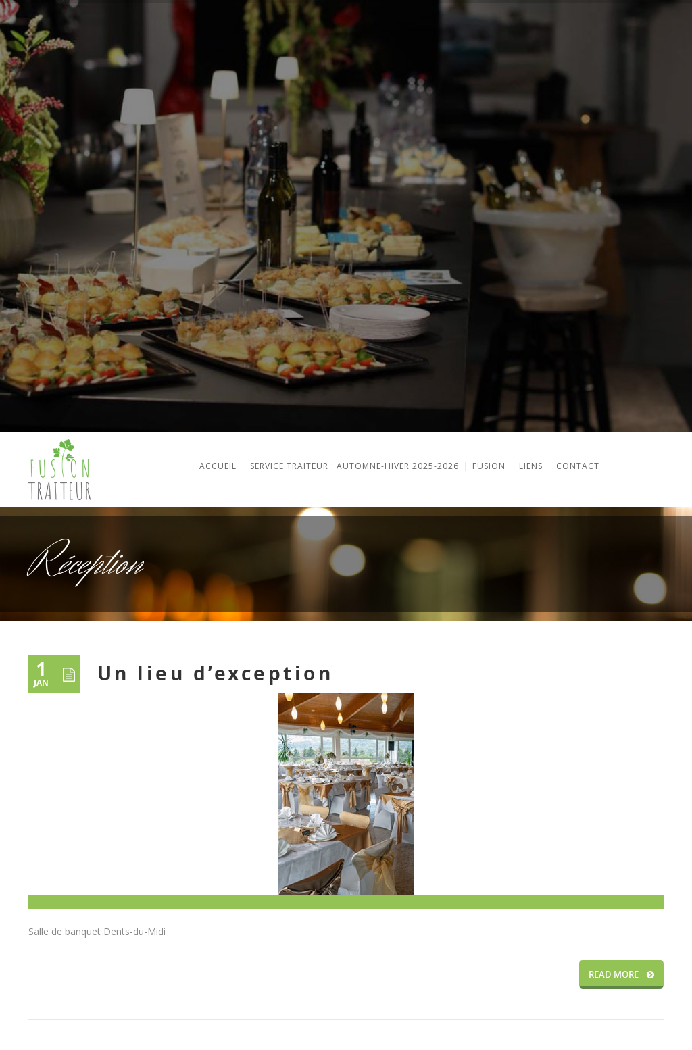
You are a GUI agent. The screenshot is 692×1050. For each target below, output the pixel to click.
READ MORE (621, 974)
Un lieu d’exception (215, 673)
